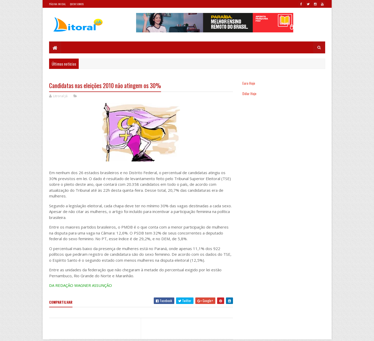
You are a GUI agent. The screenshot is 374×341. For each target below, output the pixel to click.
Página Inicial (57, 4)
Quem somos (77, 4)
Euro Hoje (248, 83)
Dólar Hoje (249, 93)
